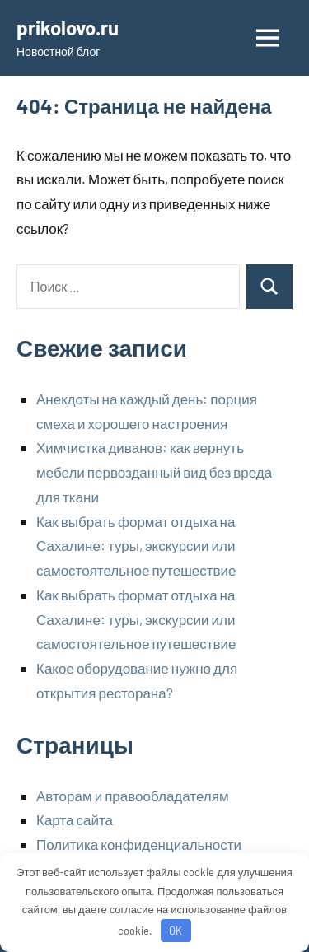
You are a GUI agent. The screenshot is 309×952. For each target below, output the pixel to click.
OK (175, 930)
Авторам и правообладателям (132, 795)
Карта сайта (74, 819)
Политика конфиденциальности (138, 844)
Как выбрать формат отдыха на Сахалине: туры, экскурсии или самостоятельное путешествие (136, 546)
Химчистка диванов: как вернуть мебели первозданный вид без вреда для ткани (154, 472)
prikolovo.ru (67, 28)
